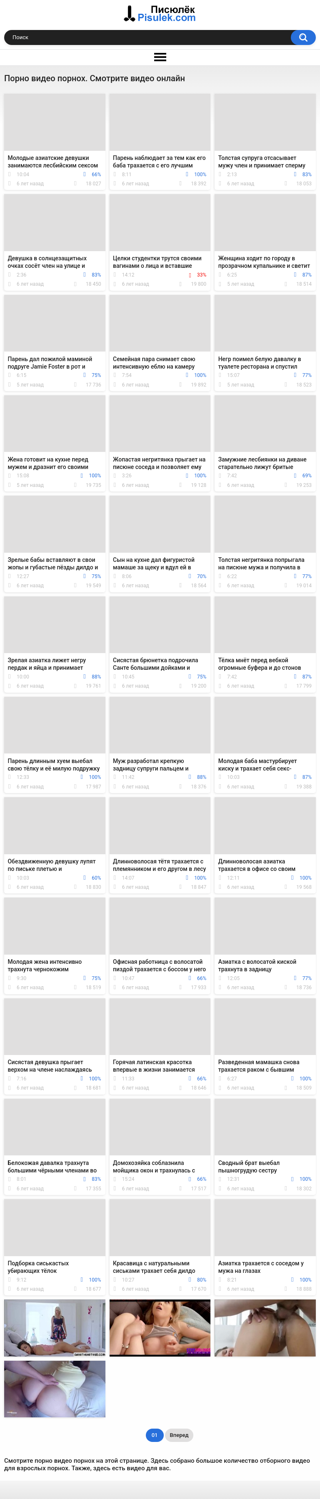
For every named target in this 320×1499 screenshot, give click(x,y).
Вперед (179, 1435)
